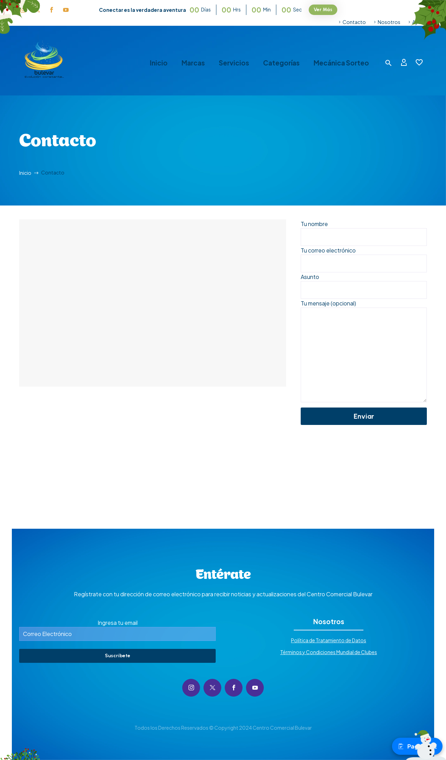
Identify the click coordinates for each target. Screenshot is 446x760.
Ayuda (419, 22)
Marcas (193, 63)
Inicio (159, 63)
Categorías (281, 63)
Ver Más (323, 10)
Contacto (354, 22)
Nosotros (389, 22)
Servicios (234, 63)
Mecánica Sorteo (341, 63)
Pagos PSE (417, 746)
